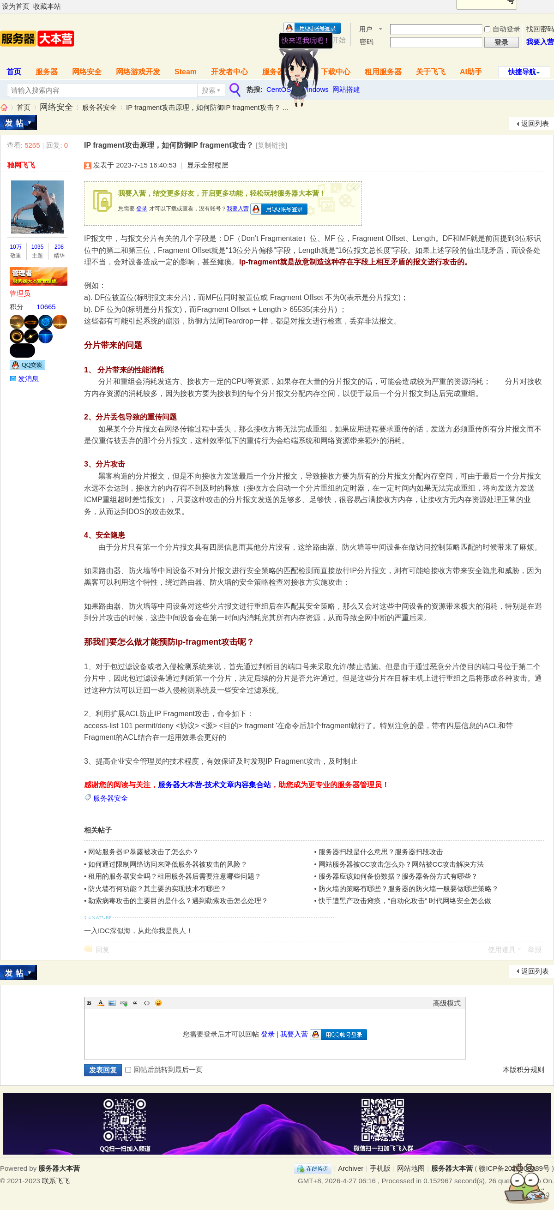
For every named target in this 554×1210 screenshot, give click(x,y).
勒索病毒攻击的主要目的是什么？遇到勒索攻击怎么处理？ (178, 901)
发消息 (28, 379)
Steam (186, 72)
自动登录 (502, 29)
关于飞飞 (431, 72)
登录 (141, 208)
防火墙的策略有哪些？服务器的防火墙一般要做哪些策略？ (409, 889)
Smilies (158, 1002)
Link (123, 1002)
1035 (37, 247)
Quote (135, 1002)
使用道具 (502, 949)
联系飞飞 (56, 1181)
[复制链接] (271, 145)
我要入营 (540, 42)
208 (59, 247)
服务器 (47, 72)
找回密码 (540, 29)
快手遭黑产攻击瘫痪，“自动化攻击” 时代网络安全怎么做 (405, 901)
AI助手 (471, 72)
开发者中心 (229, 72)
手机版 (380, 1168)
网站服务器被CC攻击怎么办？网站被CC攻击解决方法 (401, 864)
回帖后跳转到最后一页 (164, 1069)
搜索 (209, 90)
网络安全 (87, 72)
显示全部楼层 (208, 165)
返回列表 (535, 123)
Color (100, 1002)
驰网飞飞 (21, 165)
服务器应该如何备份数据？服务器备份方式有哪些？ (398, 876)
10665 (46, 307)
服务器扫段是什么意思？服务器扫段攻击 (381, 852)
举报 (535, 949)
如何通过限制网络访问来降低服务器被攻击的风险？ (167, 864)
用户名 (365, 29)
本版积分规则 (523, 1069)
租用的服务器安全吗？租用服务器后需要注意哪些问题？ (174, 876)
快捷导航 (522, 72)
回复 (102, 949)
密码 (366, 42)
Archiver (350, 1168)
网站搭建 (346, 89)
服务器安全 (99, 107)
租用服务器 (383, 72)
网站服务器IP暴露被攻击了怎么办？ (143, 852)
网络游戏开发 (138, 72)
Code (146, 1002)
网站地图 (411, 1168)
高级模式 (447, 1003)
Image (112, 1002)
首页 (23, 107)
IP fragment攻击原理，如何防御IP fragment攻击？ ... (207, 107)
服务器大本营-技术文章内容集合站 (214, 785)
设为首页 (16, 6)
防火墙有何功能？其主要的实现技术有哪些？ (157, 889)
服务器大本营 (3, 107)
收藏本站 (47, 6)
